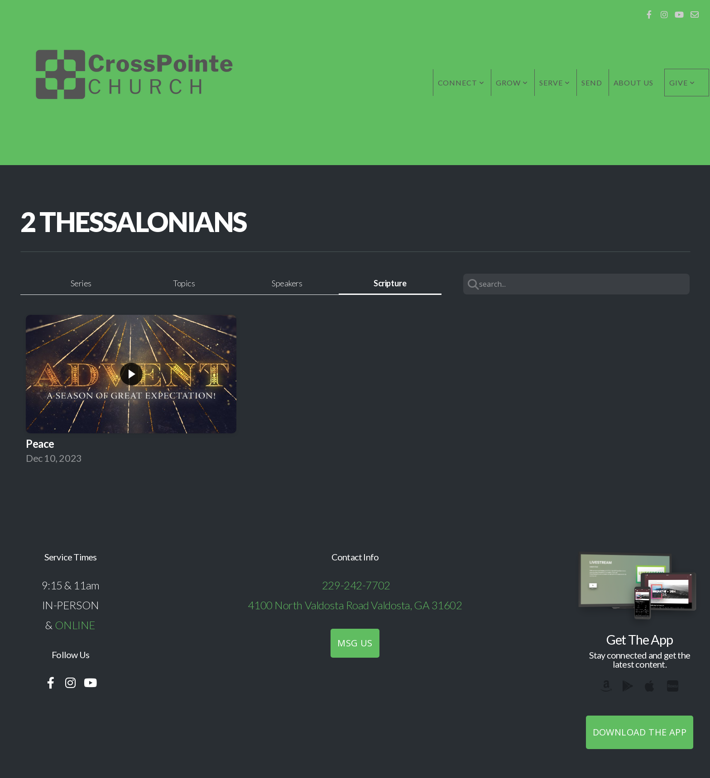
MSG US (354, 643)
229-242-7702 (356, 585)
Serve (554, 82)
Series (81, 283)
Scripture (390, 283)
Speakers (287, 283)
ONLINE (75, 624)
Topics (184, 283)
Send (591, 82)
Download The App (639, 732)
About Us (634, 82)
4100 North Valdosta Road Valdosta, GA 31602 (355, 605)
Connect (461, 82)
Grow (512, 82)
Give (682, 82)
